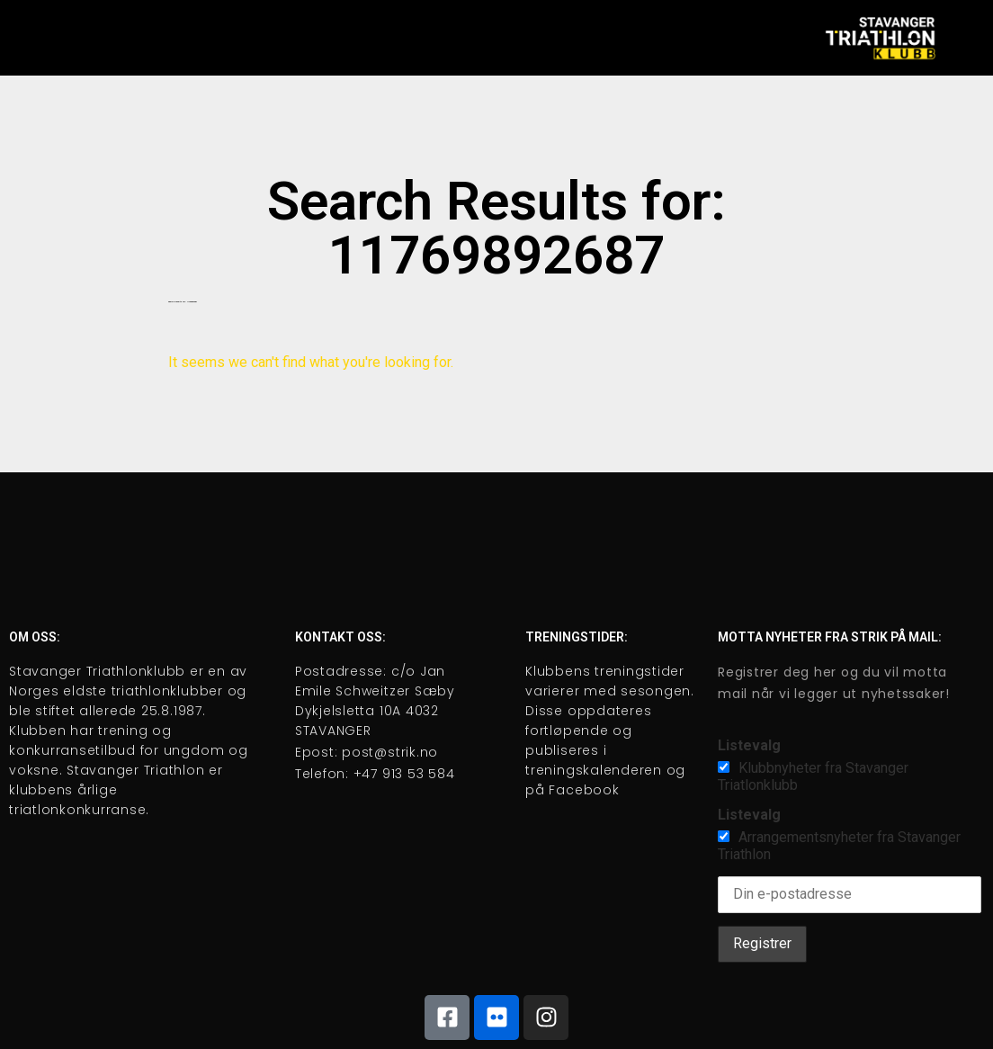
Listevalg (749, 745)
